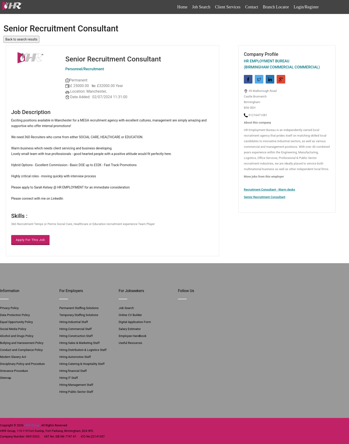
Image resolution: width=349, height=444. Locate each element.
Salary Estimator (130, 329)
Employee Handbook (132, 336)
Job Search (201, 7)
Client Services (227, 7)
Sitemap (5, 378)
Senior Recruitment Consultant (264, 197)
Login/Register (306, 7)
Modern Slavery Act (13, 357)
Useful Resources (130, 343)
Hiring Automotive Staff (75, 357)
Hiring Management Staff (76, 385)
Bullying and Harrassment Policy (22, 343)
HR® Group (32, 425)
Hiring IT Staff (68, 378)
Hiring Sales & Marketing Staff (79, 343)
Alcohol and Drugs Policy (17, 336)
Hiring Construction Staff (76, 336)
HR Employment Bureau (266, 61)
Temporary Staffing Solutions (78, 315)
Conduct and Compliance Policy (21, 350)
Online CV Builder (130, 315)
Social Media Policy (13, 329)
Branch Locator (276, 7)
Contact (251, 7)
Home (182, 7)
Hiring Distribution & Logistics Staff (83, 350)
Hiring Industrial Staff (73, 322)
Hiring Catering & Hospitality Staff (81, 364)
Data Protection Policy (15, 315)
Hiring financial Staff (73, 371)
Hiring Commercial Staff (75, 329)
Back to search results (21, 39)
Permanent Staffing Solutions (79, 308)
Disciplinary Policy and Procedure (22, 364)
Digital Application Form (135, 322)
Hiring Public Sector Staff (76, 392)
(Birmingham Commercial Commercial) (282, 67)
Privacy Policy (9, 308)
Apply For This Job (30, 240)
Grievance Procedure (14, 371)
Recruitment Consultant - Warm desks (269, 189)
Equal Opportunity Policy (16, 322)
